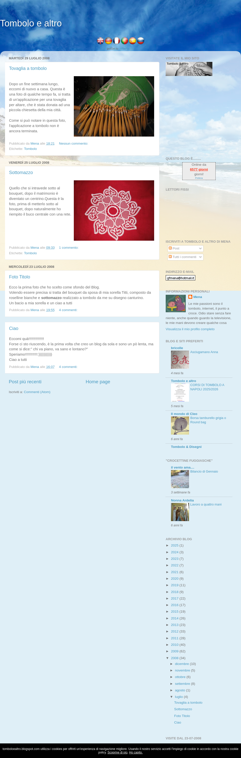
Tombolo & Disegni (186, 447)
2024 (175, 552)
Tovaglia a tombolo (28, 68)
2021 (175, 572)
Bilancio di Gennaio (204, 471)
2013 (175, 625)
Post (174, 248)
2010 (175, 645)
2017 (175, 598)
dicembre (182, 664)
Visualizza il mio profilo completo (190, 329)
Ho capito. (136, 752)
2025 (175, 545)
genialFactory (126, 48)
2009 (175, 651)
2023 (175, 559)
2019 (175, 585)
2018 (175, 592)
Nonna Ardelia (182, 500)
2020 (175, 578)
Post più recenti (25, 381)
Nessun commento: (74, 143)
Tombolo (30, 149)
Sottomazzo (21, 172)
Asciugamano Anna (204, 352)
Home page (98, 381)
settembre (183, 684)
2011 (175, 638)
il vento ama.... (182, 467)
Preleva (199, 178)
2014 (175, 618)
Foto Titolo (19, 276)
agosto (180, 690)
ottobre (181, 677)
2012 (175, 631)
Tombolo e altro (31, 23)
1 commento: (69, 247)
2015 (175, 611)
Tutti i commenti (182, 257)
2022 (175, 565)
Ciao (13, 328)
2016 (175, 605)
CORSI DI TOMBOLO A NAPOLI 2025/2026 (207, 387)
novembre (183, 670)
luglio (179, 697)
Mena (197, 297)
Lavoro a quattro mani (206, 504)
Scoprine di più (117, 752)
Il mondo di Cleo (184, 414)
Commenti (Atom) (37, 392)
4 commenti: (68, 310)
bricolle (177, 348)
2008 (175, 658)
